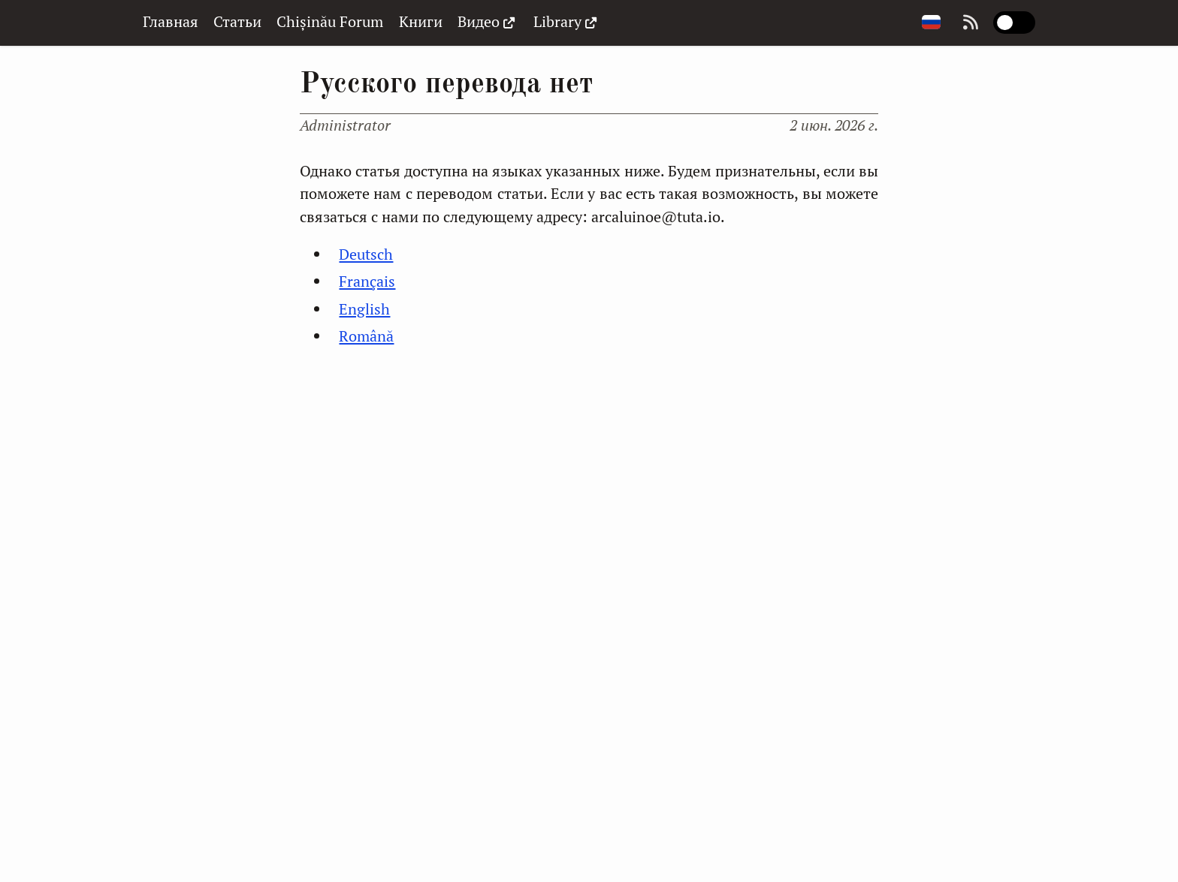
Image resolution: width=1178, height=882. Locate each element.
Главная (170, 21)
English (364, 309)
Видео (488, 22)
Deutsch (366, 254)
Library (566, 22)
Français (367, 281)
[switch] (1014, 22)
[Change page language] (931, 23)
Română (366, 336)
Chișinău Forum (329, 21)
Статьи (237, 21)
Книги (421, 21)
